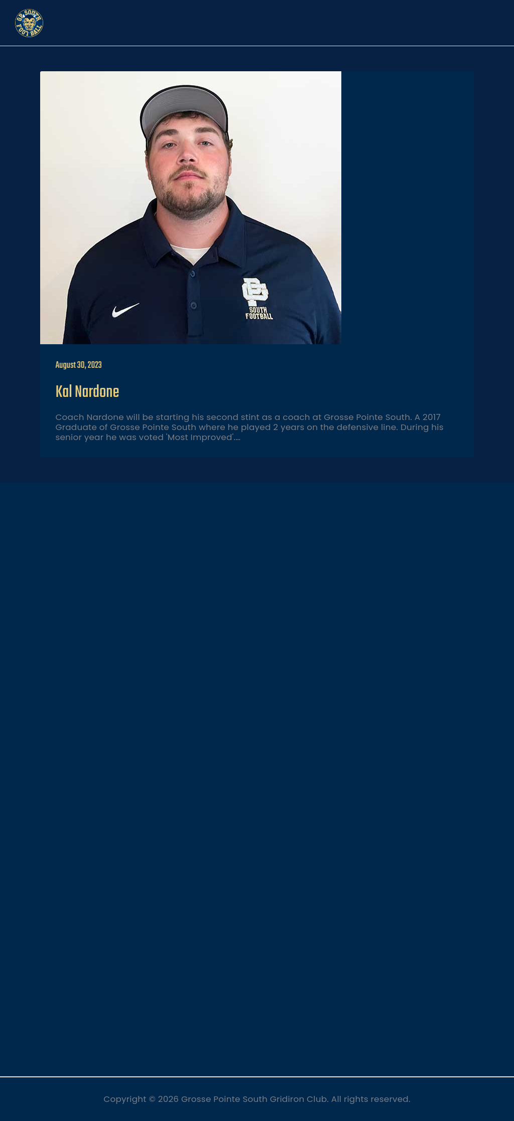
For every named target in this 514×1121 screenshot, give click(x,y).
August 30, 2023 (78, 365)
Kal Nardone (87, 392)
